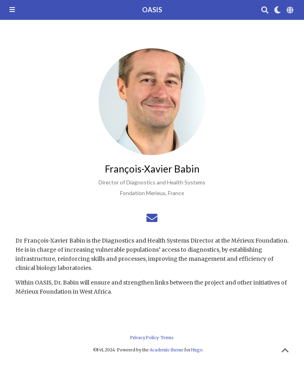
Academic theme (167, 350)
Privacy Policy (144, 337)
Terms (167, 337)
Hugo (197, 350)
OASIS (152, 10)
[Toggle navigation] (12, 10)
